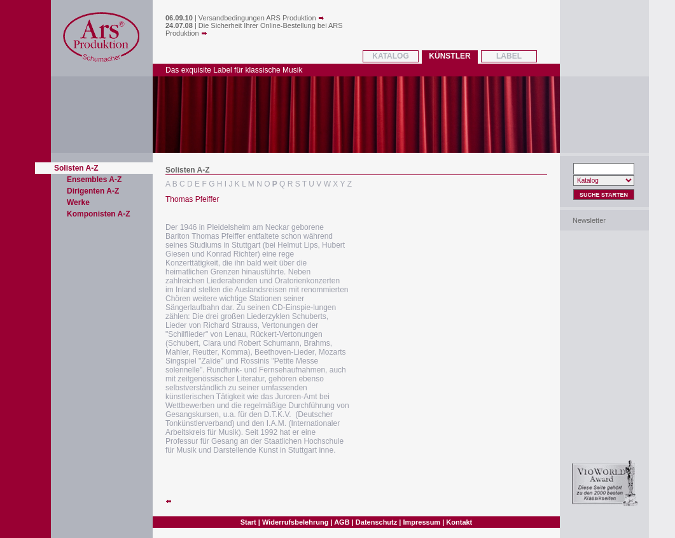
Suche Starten (604, 195)
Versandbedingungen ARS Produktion (261, 18)
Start (248, 522)
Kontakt (459, 522)
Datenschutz (376, 522)
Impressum (421, 522)
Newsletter (589, 220)
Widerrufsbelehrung (295, 522)
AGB (341, 522)
